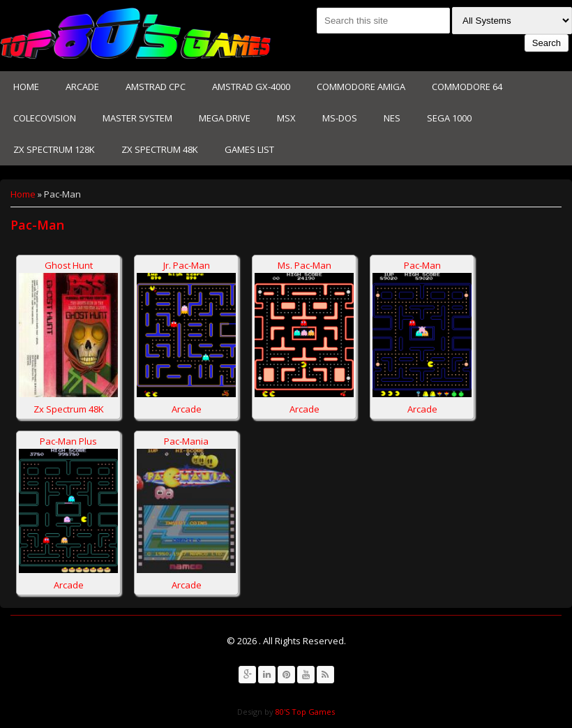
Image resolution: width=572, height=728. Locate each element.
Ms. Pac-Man (304, 265)
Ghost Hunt (69, 265)
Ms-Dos (339, 118)
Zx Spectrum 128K (54, 149)
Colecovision (44, 118)
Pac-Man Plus (68, 441)
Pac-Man (422, 265)
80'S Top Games (304, 711)
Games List (249, 149)
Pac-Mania (186, 441)
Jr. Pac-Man (186, 265)
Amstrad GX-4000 (251, 86)
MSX (286, 118)
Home (26, 86)
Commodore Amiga (361, 86)
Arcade (82, 86)
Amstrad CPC (156, 86)
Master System (137, 118)
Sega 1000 (449, 118)
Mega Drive (224, 118)
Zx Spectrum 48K (159, 149)
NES (392, 118)
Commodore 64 (467, 86)
